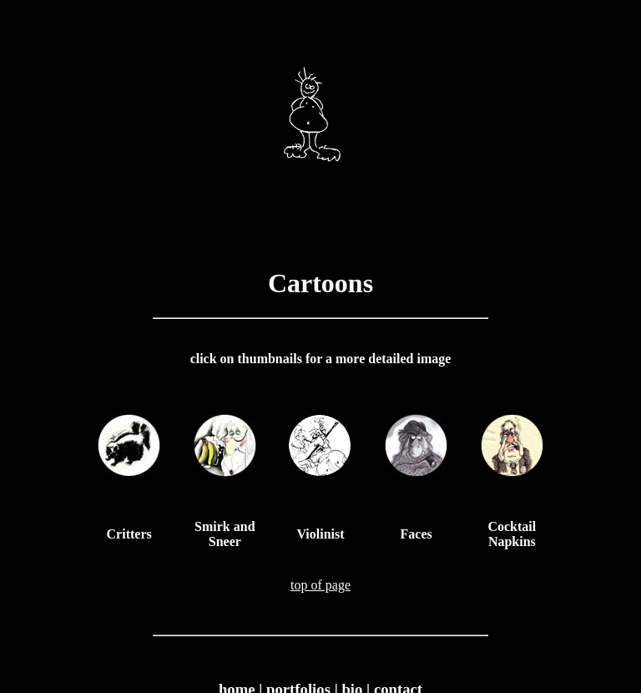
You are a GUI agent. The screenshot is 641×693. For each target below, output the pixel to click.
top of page (320, 585)
